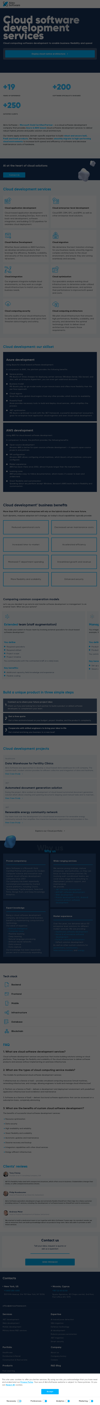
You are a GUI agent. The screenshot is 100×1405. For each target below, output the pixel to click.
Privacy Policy (26, 1382)
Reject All (10, 1385)
